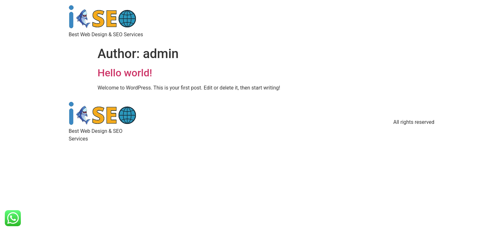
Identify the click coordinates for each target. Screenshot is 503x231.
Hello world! (125, 73)
